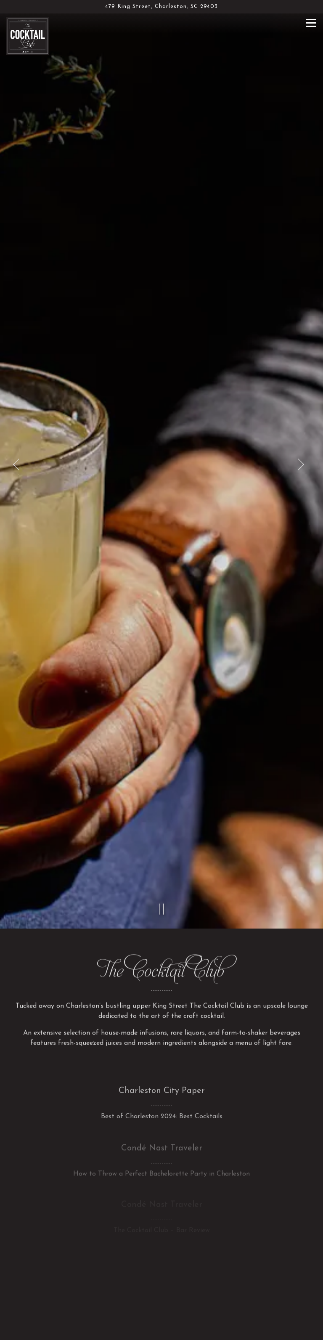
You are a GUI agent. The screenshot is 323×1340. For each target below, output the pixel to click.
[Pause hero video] (162, 843)
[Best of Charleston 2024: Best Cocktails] (161, 1039)
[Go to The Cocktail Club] (161, 7)
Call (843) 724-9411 (161, 1308)
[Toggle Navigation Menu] (311, 23)
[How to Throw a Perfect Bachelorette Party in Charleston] (161, 1097)
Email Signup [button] (161, 1329)
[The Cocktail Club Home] (29, 36)
